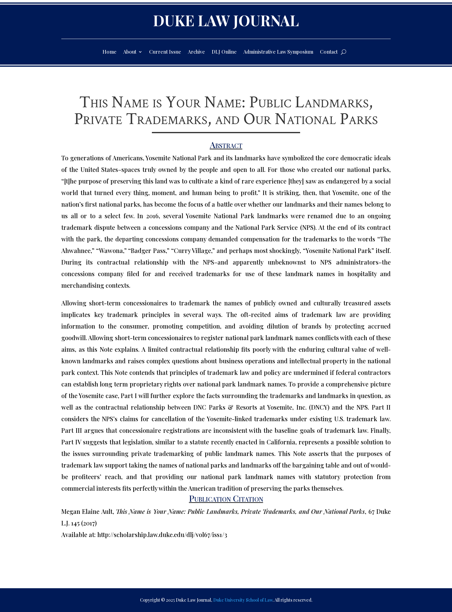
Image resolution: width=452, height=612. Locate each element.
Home (109, 52)
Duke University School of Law (243, 600)
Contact (329, 52)
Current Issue (165, 52)
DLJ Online (224, 52)
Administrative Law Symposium (278, 52)
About (129, 52)
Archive (196, 52)
